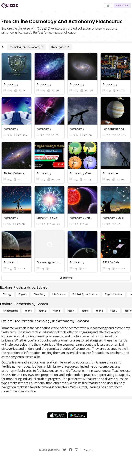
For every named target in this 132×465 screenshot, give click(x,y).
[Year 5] (85, 310)
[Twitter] (64, 450)
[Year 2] (42, 310)
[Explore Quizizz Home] (9, 5)
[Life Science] (59, 294)
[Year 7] (113, 310)
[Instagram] (76, 450)
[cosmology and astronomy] (26, 47)
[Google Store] (77, 415)
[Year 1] (28, 310)
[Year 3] (56, 310)
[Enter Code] (122, 5)
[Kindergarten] (60, 47)
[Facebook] (70, 450)
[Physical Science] (113, 294)
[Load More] (66, 278)
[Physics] (23, 294)
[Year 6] (99, 310)
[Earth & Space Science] (85, 294)
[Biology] (7, 294)
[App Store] (57, 415)
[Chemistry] (39, 294)
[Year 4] (70, 310)
